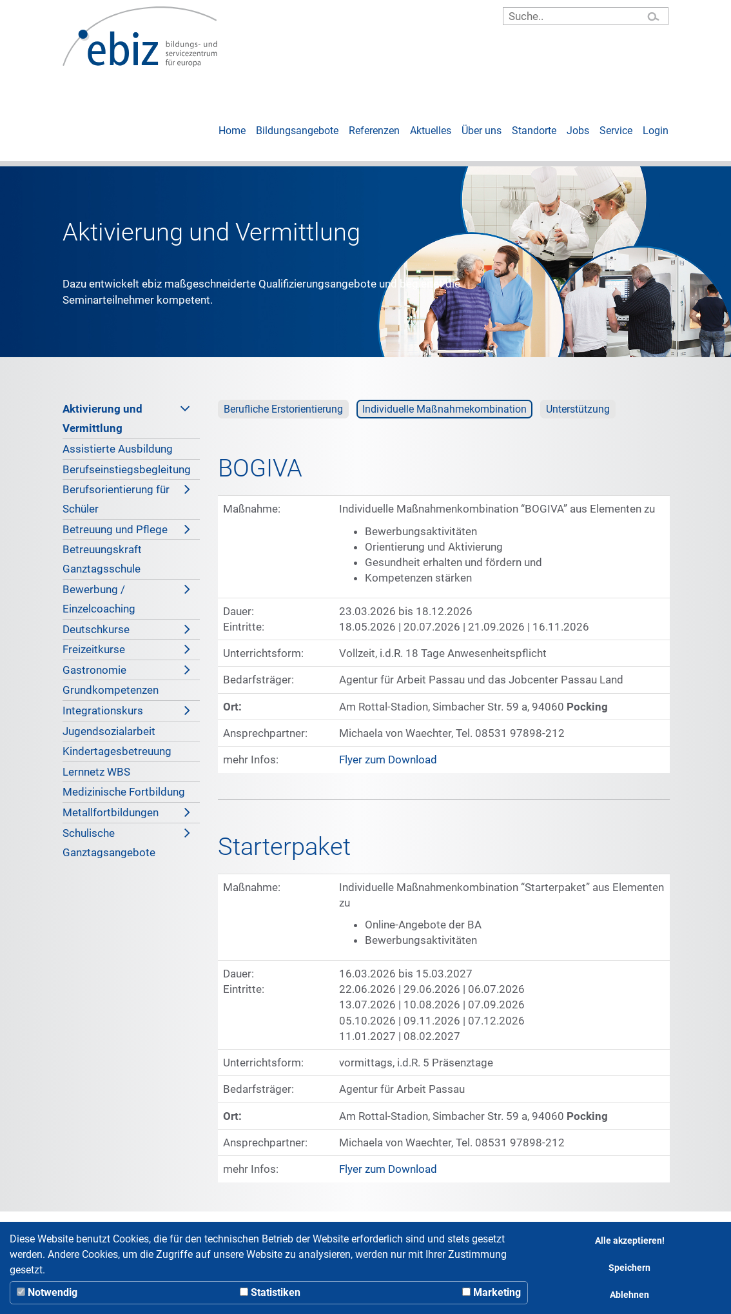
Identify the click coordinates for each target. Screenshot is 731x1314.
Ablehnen (629, 1294)
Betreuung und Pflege (126, 529)
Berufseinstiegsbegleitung (127, 469)
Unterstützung (578, 409)
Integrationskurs (126, 710)
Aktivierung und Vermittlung (126, 417)
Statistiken (270, 1292)
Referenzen (374, 130)
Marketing (491, 1292)
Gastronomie (126, 670)
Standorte (534, 130)
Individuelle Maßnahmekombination (444, 409)
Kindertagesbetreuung (117, 751)
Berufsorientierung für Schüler (126, 497)
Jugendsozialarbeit (109, 731)
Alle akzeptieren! (630, 1240)
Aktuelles (430, 130)
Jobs (578, 130)
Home (232, 130)
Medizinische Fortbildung (124, 791)
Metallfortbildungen (126, 812)
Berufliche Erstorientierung (283, 409)
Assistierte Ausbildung (118, 448)
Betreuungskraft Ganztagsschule (102, 559)
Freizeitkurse (126, 649)
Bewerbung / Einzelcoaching (126, 597)
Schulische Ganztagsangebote (126, 841)
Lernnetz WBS (96, 771)
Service (615, 130)
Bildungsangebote (297, 130)
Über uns (482, 130)
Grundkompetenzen (111, 689)
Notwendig (47, 1292)
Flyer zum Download (388, 759)
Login (655, 130)
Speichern (629, 1267)
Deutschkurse (126, 629)
